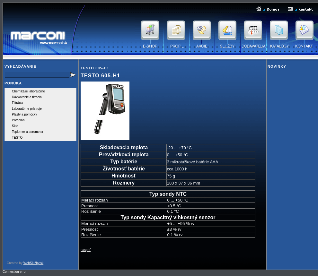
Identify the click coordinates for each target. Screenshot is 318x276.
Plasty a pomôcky (24, 114)
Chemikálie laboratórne (28, 91)
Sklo (15, 126)
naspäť (86, 250)
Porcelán (18, 120)
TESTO (17, 137)
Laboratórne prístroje (27, 108)
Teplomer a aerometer (27, 132)
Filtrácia (17, 103)
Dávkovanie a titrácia (27, 97)
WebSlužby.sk (33, 263)
